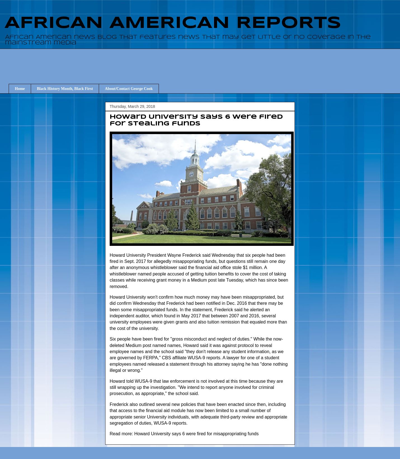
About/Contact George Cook (129, 89)
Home (20, 89)
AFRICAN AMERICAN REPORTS (172, 23)
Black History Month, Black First (65, 89)
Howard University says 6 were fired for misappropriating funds (196, 433)
